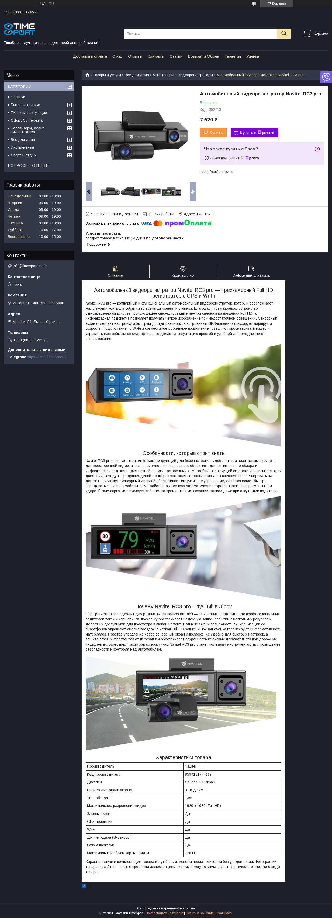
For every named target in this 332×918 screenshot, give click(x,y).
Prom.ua (189, 908)
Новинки (18, 97)
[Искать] (284, 34)
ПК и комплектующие (29, 113)
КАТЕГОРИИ (19, 86)
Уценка (252, 56)
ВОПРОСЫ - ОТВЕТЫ (28, 165)
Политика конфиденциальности (209, 913)
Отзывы (135, 56)
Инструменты (22, 147)
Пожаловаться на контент (164, 913)
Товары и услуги (107, 75)
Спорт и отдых (23, 155)
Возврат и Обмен (203, 56)
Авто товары (163, 75)
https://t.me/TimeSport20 (47, 357)
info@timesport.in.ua (30, 266)
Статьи (176, 56)
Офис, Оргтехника (27, 120)
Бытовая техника (25, 105)
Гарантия (233, 56)
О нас (117, 56)
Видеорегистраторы (195, 75)
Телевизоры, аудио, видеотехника (28, 130)
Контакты (156, 56)
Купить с (257, 132)
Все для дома (137, 75)
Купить (216, 132)
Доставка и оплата (90, 56)
